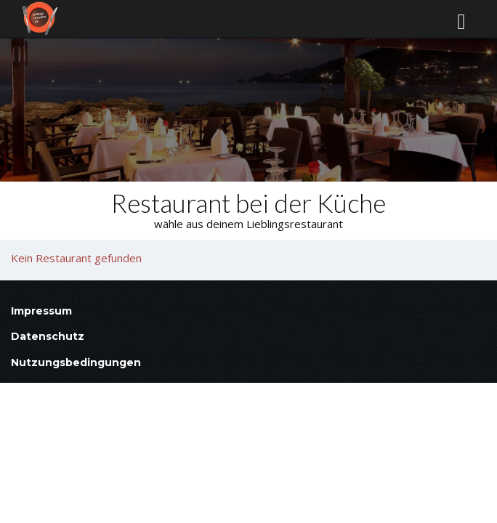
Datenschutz (47, 336)
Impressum (41, 310)
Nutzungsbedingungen (76, 362)
